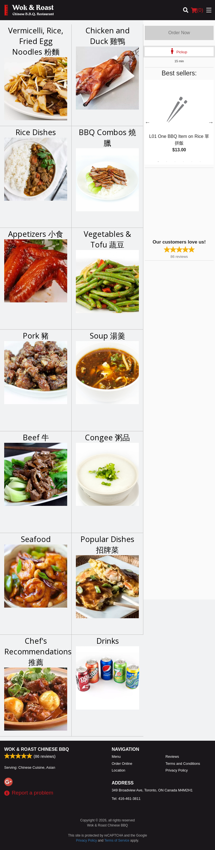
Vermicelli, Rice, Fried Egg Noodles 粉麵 (35, 41)
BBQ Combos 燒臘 (107, 137)
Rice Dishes (35, 132)
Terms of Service (116, 840)
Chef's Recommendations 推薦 (35, 651)
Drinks (107, 641)
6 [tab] (200, 162)
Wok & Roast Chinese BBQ (36, 749)
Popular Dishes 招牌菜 (107, 544)
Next (211, 122)
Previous (147, 122)
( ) (197, 10)
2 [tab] (166, 162)
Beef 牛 (36, 437)
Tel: (126, 798)
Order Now (179, 32)
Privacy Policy (176, 770)
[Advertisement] (180, 203)
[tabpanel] (179, 122)
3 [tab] (175, 162)
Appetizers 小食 (35, 234)
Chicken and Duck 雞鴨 (107, 35)
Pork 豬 (36, 335)
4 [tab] (183, 162)
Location (118, 770)
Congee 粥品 (107, 437)
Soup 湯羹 (107, 335)
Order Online (122, 763)
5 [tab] (192, 162)
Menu (116, 756)
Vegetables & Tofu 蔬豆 (107, 239)
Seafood (36, 539)
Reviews (172, 756)
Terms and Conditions (182, 763)
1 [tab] (158, 162)
